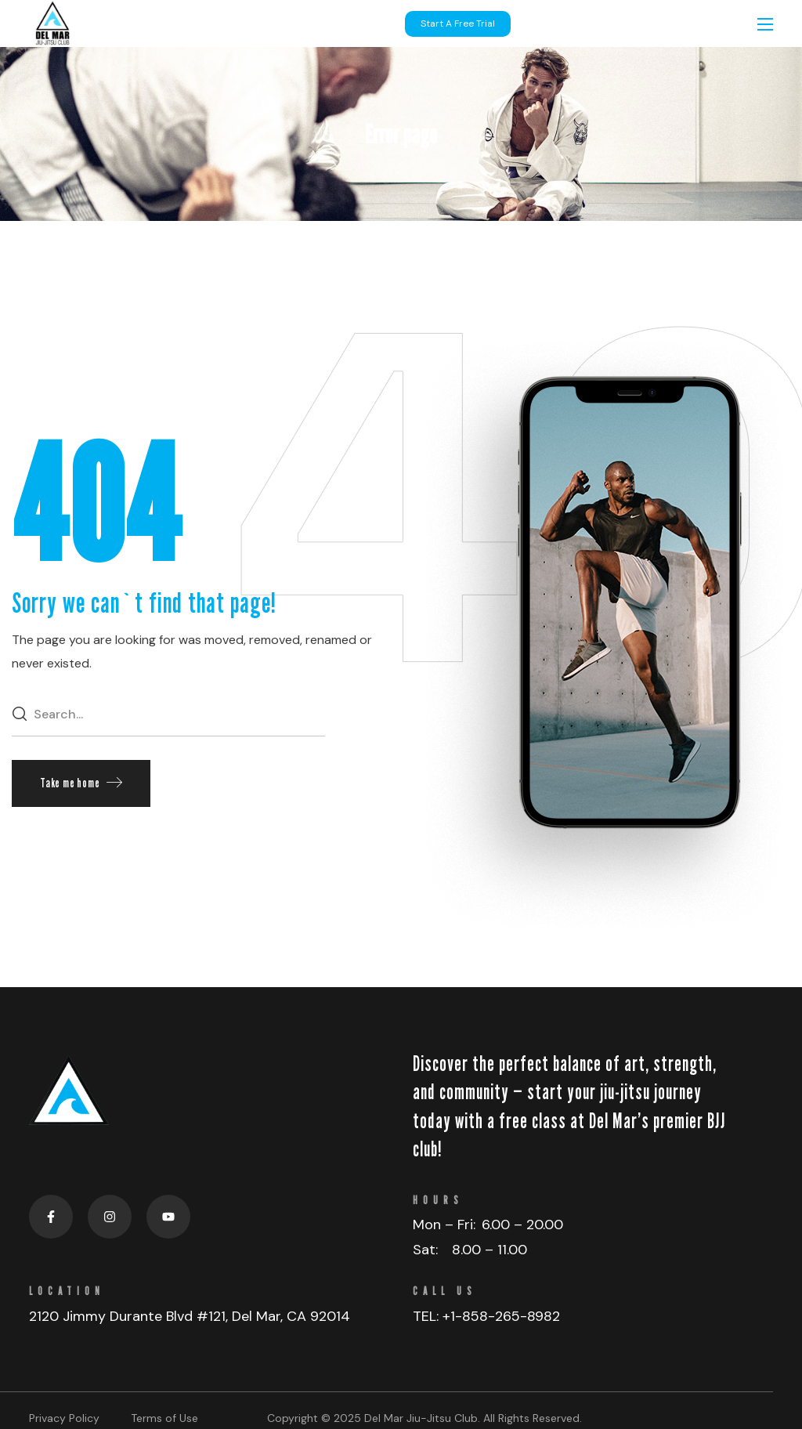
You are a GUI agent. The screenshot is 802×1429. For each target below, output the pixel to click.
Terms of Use (164, 1418)
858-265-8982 (511, 1316)
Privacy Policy (64, 1418)
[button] (81, 783)
